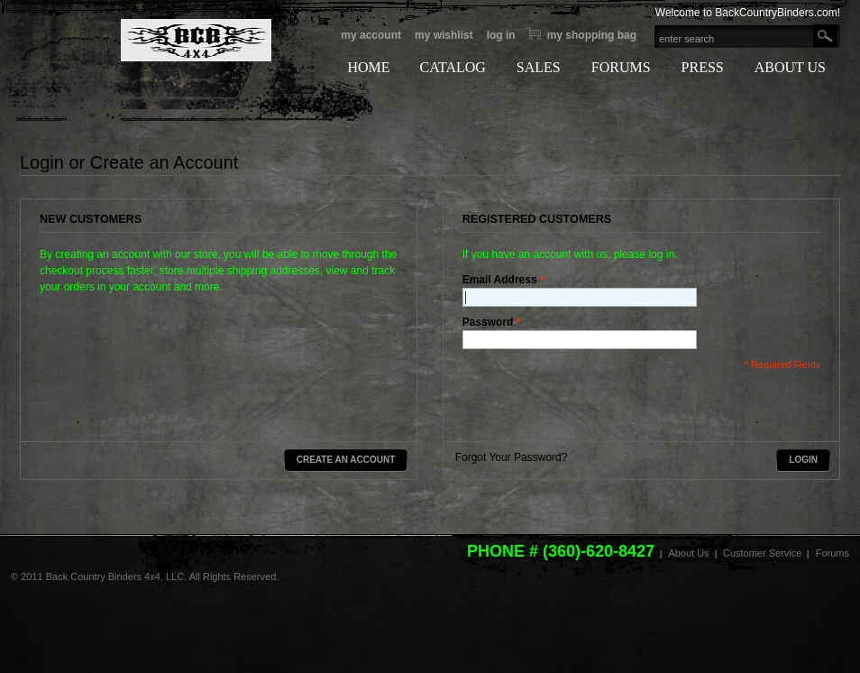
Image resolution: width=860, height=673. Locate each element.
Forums (832, 553)
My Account (371, 35)
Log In (501, 35)
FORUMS (621, 67)
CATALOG (452, 67)
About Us (688, 553)
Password (488, 322)
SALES (539, 67)
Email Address (499, 280)
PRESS (703, 67)
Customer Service (762, 553)
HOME (368, 67)
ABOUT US (790, 67)
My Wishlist (444, 35)
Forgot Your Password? (511, 457)
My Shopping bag (591, 35)
